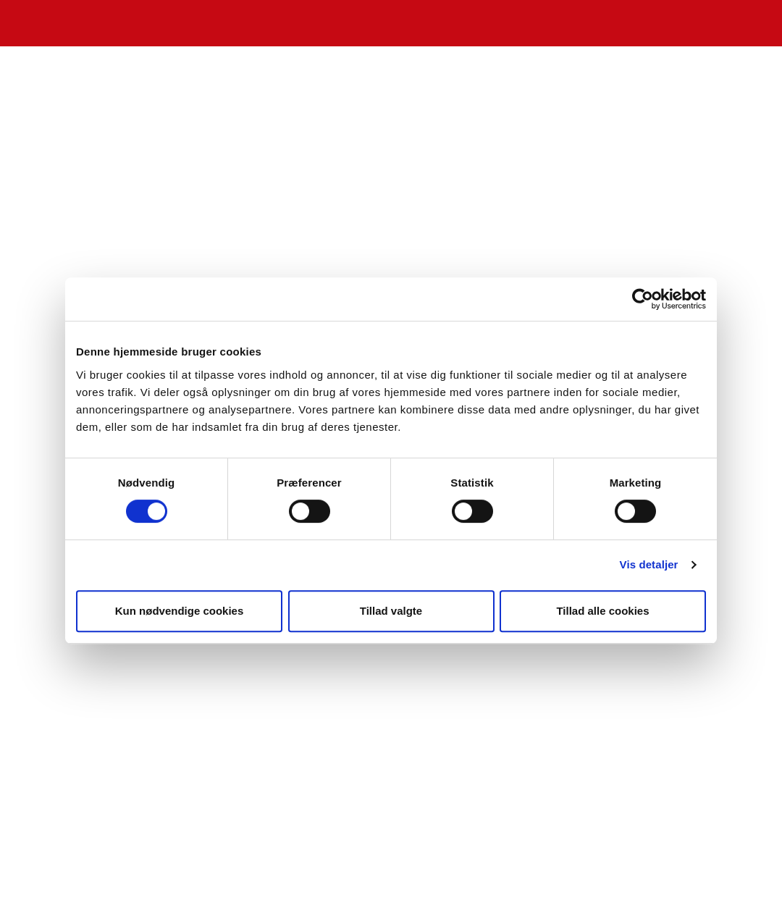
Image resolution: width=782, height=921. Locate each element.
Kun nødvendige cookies (179, 611)
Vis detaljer (649, 564)
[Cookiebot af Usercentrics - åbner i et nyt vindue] (642, 299)
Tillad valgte (391, 611)
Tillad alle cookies (602, 611)
